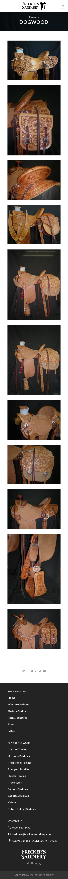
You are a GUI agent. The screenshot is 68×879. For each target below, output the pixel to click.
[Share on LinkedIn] (44, 671)
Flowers (34, 17)
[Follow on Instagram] (32, 863)
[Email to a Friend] (36, 671)
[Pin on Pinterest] (40, 671)
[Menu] (4, 6)
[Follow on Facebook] (28, 863)
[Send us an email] (36, 863)
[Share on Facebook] (28, 671)
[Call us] (40, 863)
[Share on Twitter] (32, 671)
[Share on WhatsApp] (23, 671)
